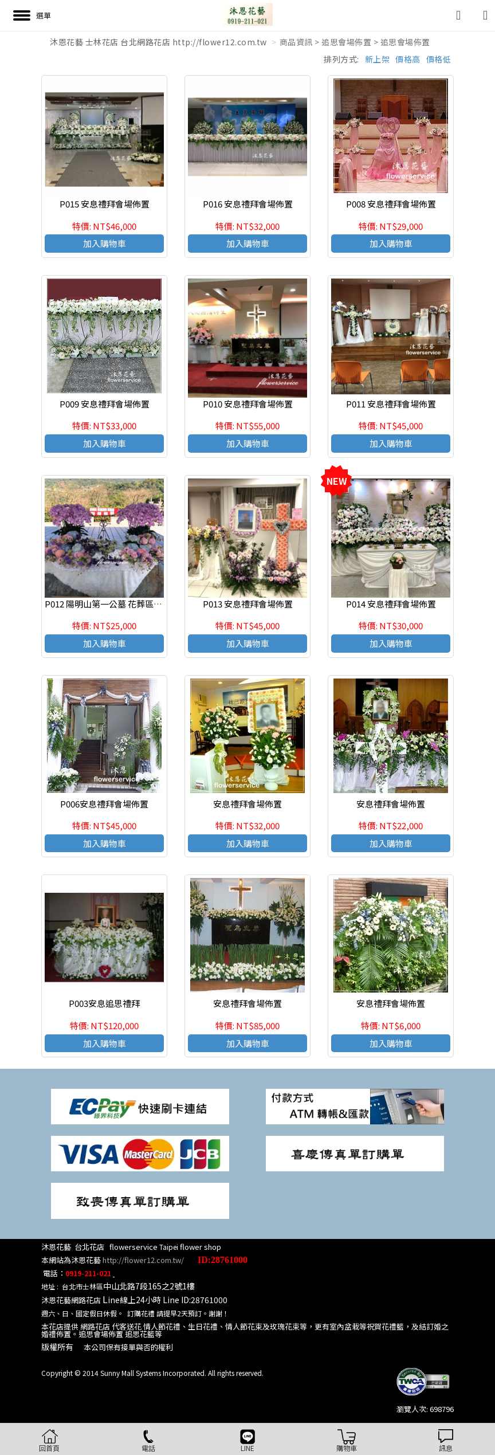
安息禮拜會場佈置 (247, 804)
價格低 (438, 59)
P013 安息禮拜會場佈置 (248, 604)
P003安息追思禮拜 (104, 1003)
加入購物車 (104, 243)
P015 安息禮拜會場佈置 (105, 204)
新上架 (377, 59)
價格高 (408, 59)
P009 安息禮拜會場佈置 (105, 404)
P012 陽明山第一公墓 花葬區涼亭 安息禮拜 (126, 604)
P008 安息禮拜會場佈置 (391, 204)
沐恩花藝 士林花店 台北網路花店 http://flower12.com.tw (158, 42)
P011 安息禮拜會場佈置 (391, 404)
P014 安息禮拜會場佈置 (391, 604)
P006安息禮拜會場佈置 (104, 804)
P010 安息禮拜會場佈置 (248, 404)
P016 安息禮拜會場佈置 (248, 204)
